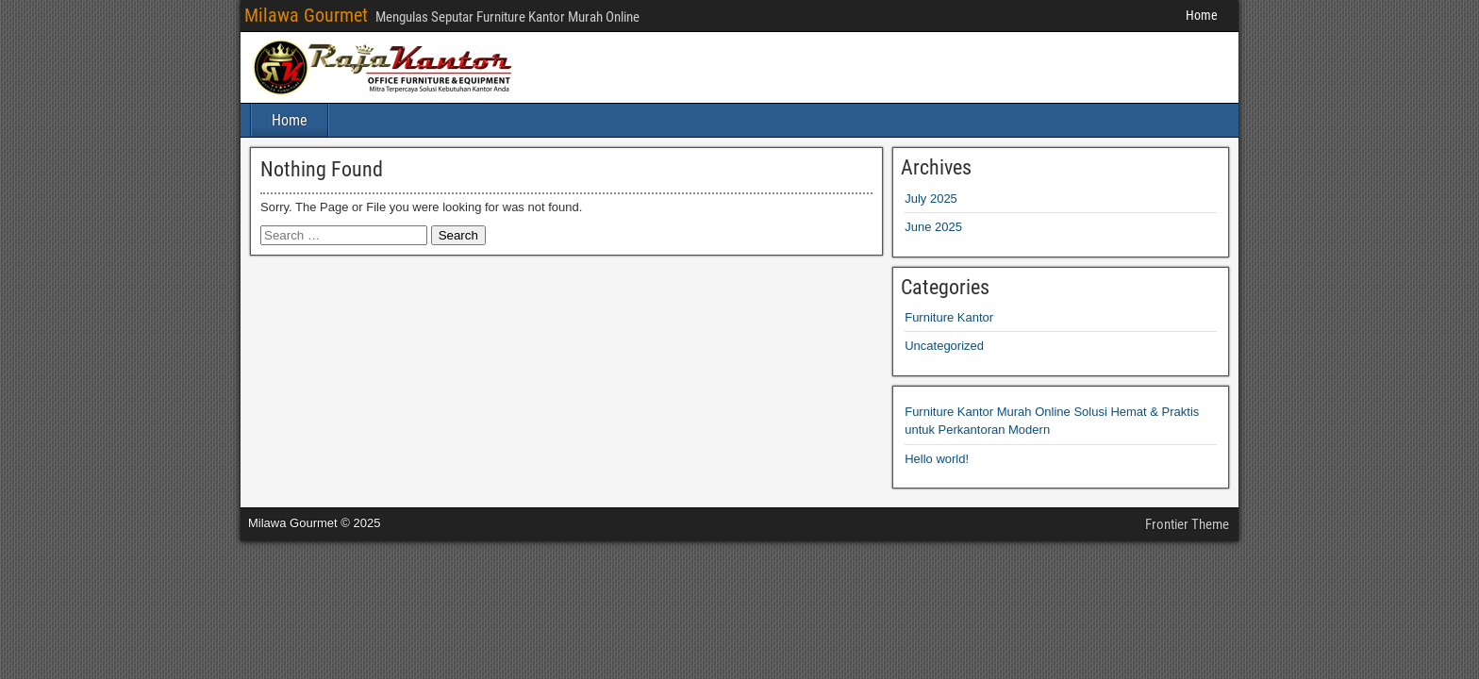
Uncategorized (944, 346)
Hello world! (937, 459)
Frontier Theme (1187, 524)
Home (1202, 15)
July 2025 (931, 198)
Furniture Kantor (949, 317)
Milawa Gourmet (306, 15)
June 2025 (933, 227)
